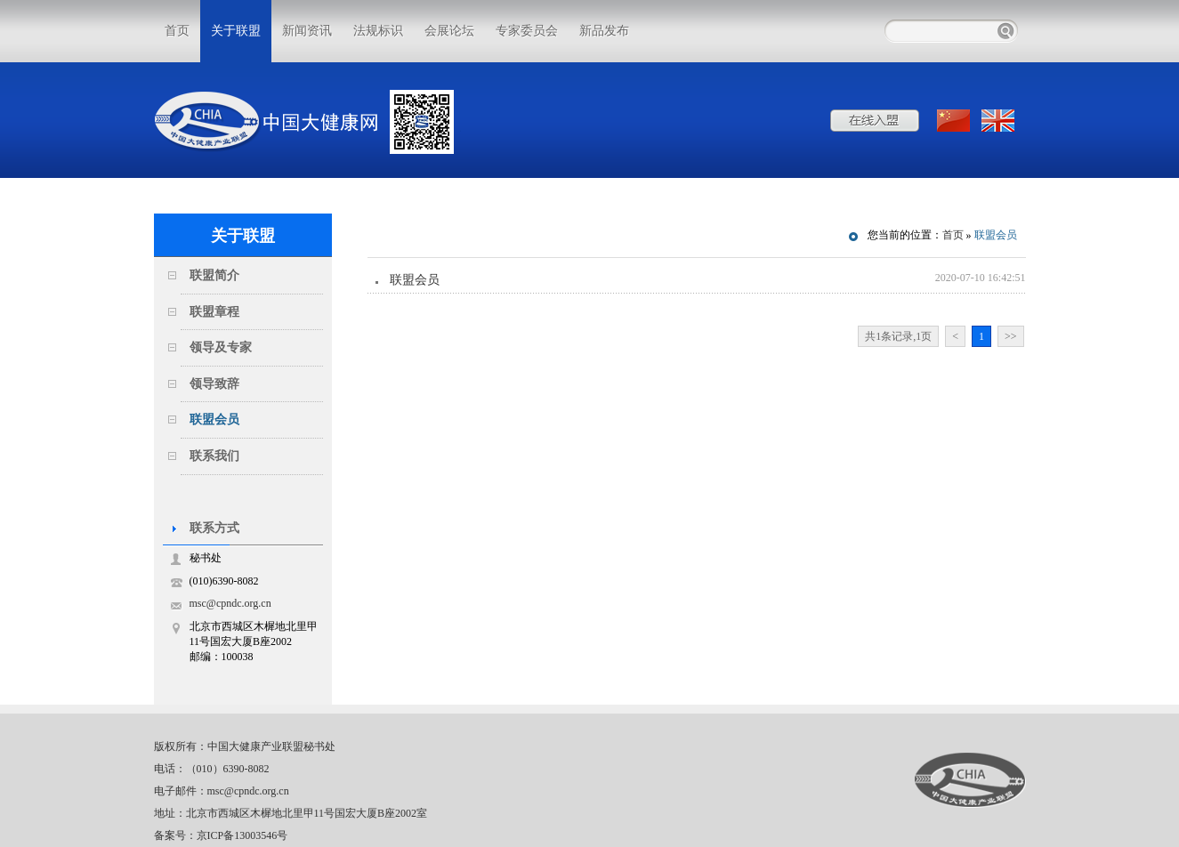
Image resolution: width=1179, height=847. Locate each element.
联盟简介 (214, 275)
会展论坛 (449, 30)
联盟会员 (214, 419)
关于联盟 (236, 30)
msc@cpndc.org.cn (230, 603)
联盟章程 (214, 312)
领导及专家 (221, 347)
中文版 (955, 120)
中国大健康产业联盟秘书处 (271, 746)
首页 (177, 30)
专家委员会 (527, 30)
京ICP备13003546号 (242, 835)
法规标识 (378, 30)
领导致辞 (214, 384)
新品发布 (604, 30)
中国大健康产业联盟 (970, 780)
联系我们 (214, 456)
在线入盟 (874, 120)
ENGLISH (999, 120)
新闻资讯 (307, 30)
